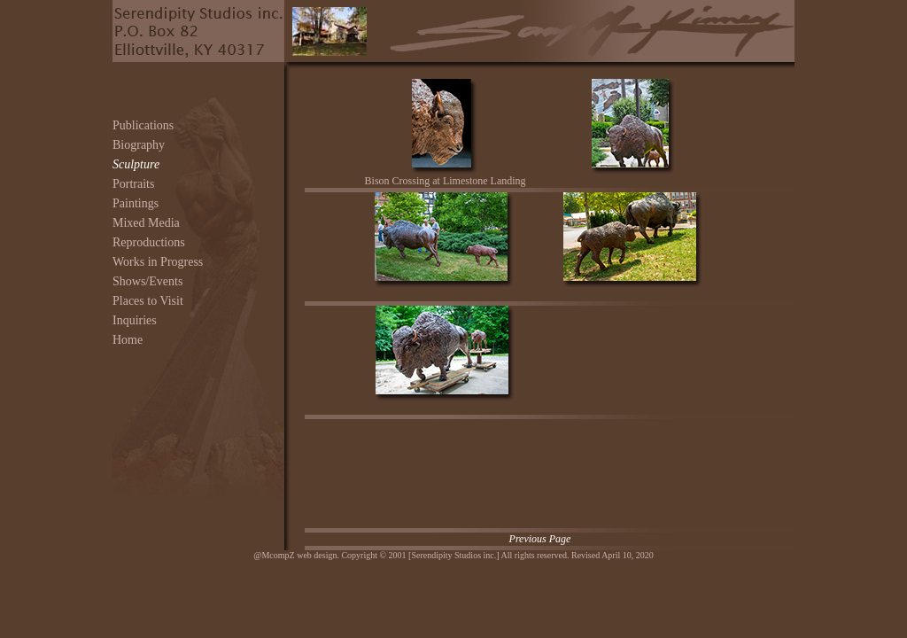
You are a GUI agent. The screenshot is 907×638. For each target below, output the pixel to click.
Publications (143, 125)
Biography (138, 145)
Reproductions (148, 242)
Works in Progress (157, 261)
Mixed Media (146, 223)
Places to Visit (147, 300)
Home (127, 339)
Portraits (133, 184)
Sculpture (135, 164)
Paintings (135, 203)
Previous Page (540, 539)
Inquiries (134, 320)
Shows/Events (147, 281)
